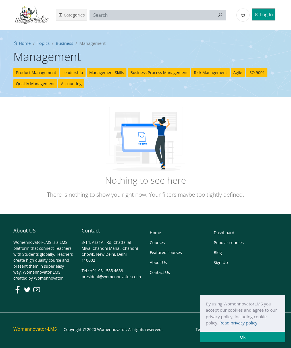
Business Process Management (159, 72)
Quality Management (35, 83)
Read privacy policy (238, 323)
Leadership (73, 72)
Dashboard (224, 232)
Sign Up (221, 262)
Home (22, 43)
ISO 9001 (256, 72)
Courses (157, 242)
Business (64, 43)
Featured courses (166, 252)
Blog (218, 252)
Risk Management (210, 72)
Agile (237, 72)
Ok (243, 337)
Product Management (36, 72)
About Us (158, 262)
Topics (43, 43)
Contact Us (160, 272)
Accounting (71, 83)
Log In (263, 14)
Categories (71, 15)
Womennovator (48, 278)
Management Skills (106, 72)
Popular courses (229, 242)
